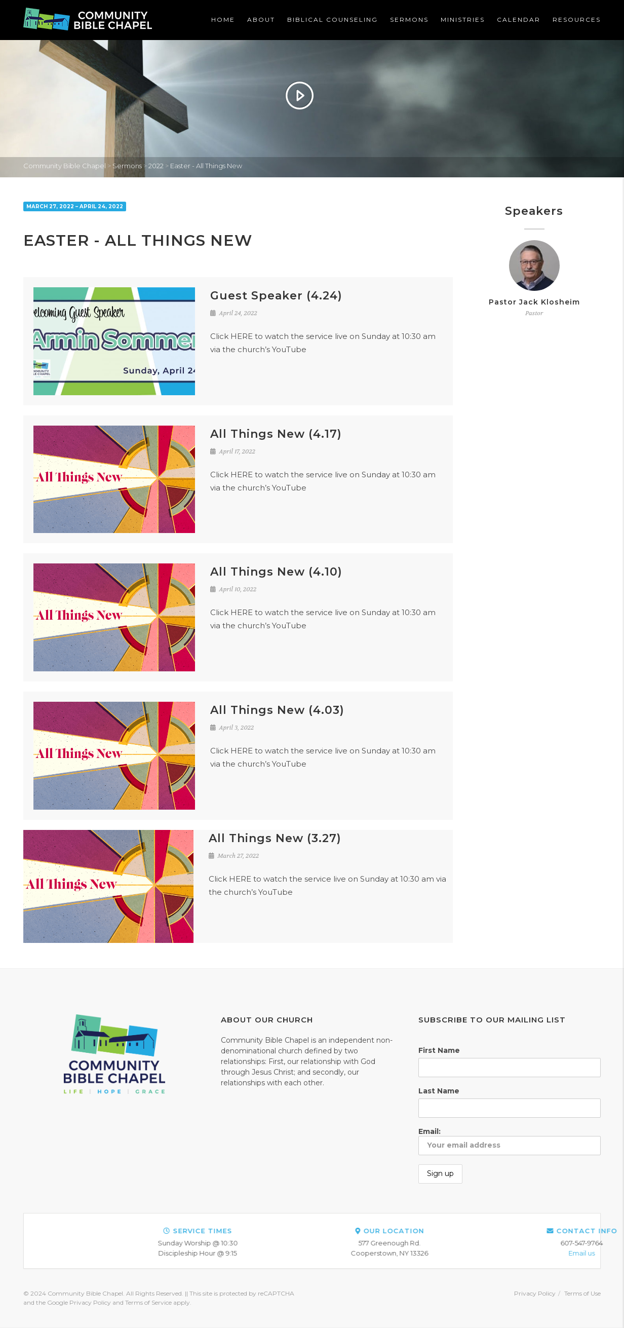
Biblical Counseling (332, 19)
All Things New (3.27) (275, 838)
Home (223, 19)
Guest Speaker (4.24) (276, 295)
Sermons (409, 19)
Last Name (438, 1090)
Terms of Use (582, 1293)
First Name (439, 1050)
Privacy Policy (535, 1293)
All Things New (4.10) (276, 572)
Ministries (463, 19)
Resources (577, 19)
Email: (509, 1141)
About (261, 19)
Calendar (518, 19)
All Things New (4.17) (276, 434)
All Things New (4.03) (277, 710)
